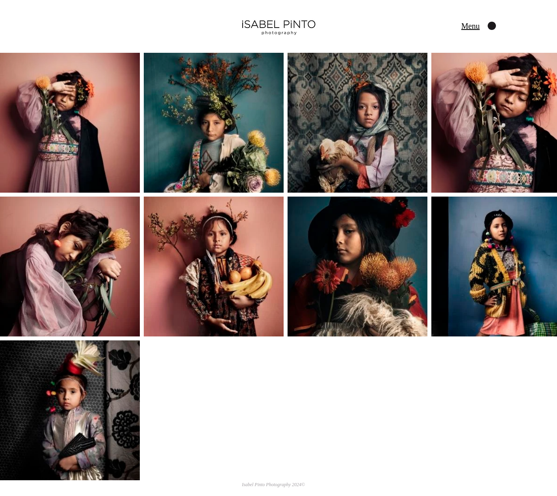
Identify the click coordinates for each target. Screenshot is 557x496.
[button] (470, 26)
